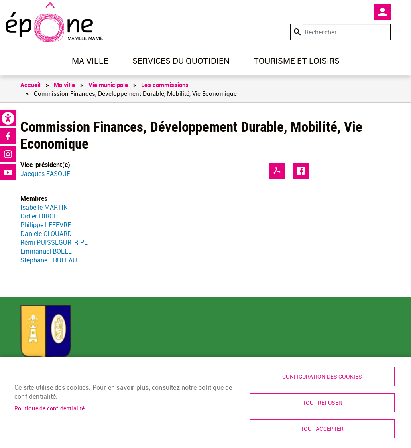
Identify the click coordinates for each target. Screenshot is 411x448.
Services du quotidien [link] (181, 60)
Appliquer (297, 31)
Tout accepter (322, 428)
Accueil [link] (30, 85)
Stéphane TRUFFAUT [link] (50, 260)
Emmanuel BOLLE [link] (46, 251)
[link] (8, 118)
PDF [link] (277, 171)
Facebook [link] (8, 136)
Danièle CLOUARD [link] (46, 233)
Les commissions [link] (165, 85)
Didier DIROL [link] (38, 216)
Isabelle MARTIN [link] (44, 207)
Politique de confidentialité (49, 408)
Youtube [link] (8, 172)
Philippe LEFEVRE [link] (45, 224)
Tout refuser (322, 402)
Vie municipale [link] (108, 85)
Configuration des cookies (322, 376)
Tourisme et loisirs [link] (297, 60)
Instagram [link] (8, 154)
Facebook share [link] (301, 171)
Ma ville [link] (90, 60)
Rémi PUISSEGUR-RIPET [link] (56, 242)
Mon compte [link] (382, 12)
